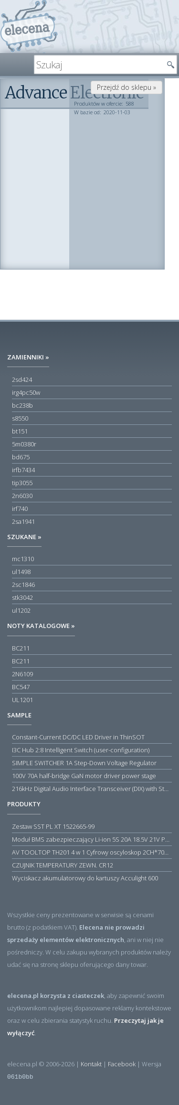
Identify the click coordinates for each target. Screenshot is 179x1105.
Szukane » (24, 536)
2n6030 (22, 495)
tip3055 (22, 482)
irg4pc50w (26, 392)
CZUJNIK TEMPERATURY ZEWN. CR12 (62, 865)
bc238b (22, 405)
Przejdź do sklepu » (126, 87)
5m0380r (24, 444)
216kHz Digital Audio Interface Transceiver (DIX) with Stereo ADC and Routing (92, 788)
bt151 (20, 431)
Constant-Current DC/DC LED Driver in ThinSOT (78, 737)
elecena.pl (29, 26)
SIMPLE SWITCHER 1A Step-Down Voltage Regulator (84, 762)
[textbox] (98, 64)
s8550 (20, 418)
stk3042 (22, 597)
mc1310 (23, 558)
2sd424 (22, 379)
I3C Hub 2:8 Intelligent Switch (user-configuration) (80, 750)
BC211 (21, 648)
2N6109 (22, 674)
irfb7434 (23, 470)
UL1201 (22, 699)
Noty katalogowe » (41, 625)
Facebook (122, 1064)
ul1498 (21, 571)
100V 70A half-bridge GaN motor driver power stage (84, 775)
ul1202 (21, 610)
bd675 (21, 457)
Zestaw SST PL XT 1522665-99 (53, 826)
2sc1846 (23, 584)
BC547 (21, 686)
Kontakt (91, 1064)
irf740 (20, 508)
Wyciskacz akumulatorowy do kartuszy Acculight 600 (85, 878)
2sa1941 (23, 521)
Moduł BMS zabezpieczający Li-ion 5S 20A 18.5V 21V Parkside (92, 839)
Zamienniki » (28, 357)
